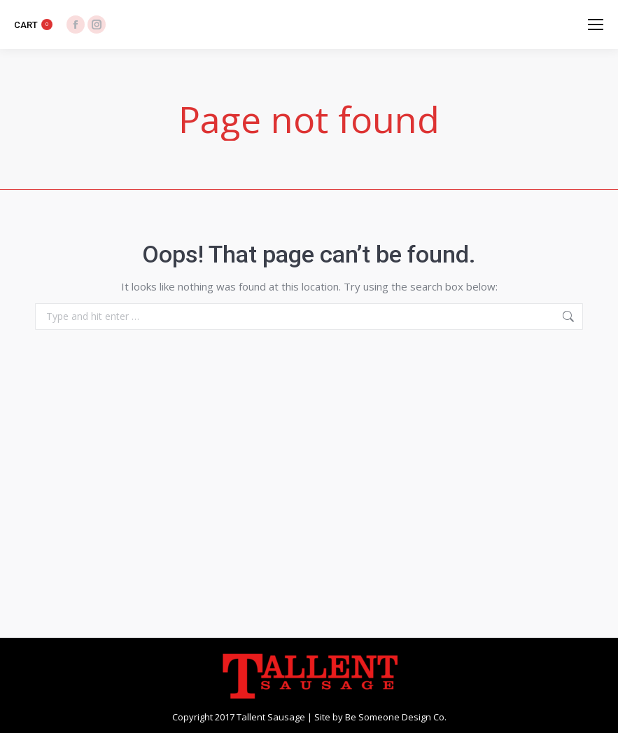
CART (33, 24)
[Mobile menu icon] (595, 24)
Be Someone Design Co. (396, 717)
